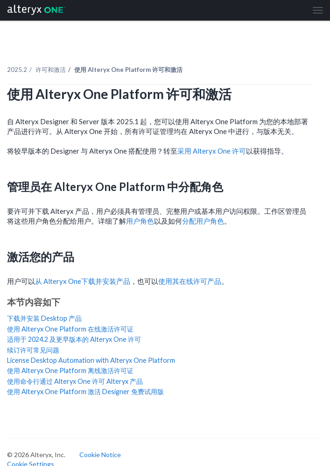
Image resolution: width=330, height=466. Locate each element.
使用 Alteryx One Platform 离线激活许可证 (70, 370)
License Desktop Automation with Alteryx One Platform (91, 360)
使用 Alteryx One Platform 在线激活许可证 (70, 329)
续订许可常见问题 (33, 350)
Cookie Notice (100, 455)
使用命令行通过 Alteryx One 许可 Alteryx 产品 (75, 381)
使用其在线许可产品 (189, 281)
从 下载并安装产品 (82, 281)
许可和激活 (50, 69)
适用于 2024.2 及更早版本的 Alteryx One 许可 (74, 339)
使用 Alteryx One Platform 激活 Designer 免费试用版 (85, 391)
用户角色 (140, 221)
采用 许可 (211, 151)
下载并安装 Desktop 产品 (44, 318)
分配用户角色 (203, 221)
